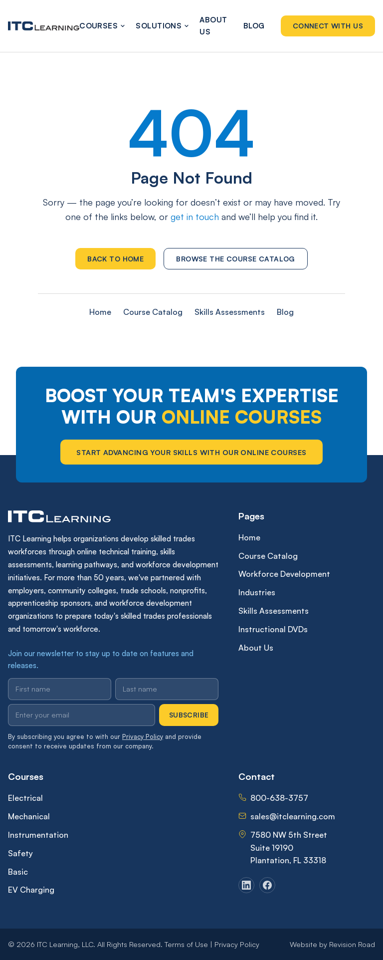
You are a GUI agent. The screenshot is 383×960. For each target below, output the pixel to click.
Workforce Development (284, 574)
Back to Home (115, 258)
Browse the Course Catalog (235, 258)
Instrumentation (38, 835)
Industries (256, 592)
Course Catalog (153, 312)
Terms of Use (186, 944)
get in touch (195, 216)
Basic (18, 872)
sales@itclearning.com (292, 816)
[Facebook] (267, 885)
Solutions (160, 25)
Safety (20, 853)
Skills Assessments (229, 312)
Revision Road (352, 944)
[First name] (59, 689)
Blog (254, 25)
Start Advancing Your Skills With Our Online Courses (191, 452)
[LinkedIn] (246, 885)
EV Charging (31, 890)
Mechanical (29, 816)
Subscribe (189, 715)
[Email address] (81, 715)
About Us (213, 25)
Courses (99, 25)
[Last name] (166, 689)
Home (100, 312)
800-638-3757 (279, 798)
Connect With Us (328, 25)
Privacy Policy (142, 736)
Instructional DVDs (273, 629)
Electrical (25, 798)
